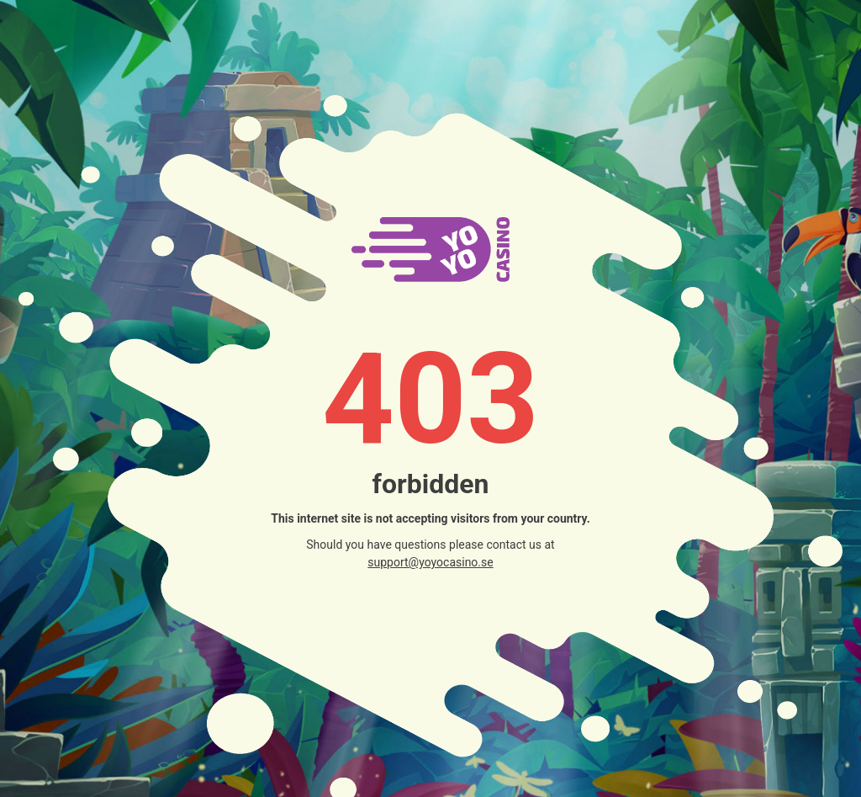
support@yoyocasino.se (430, 562)
